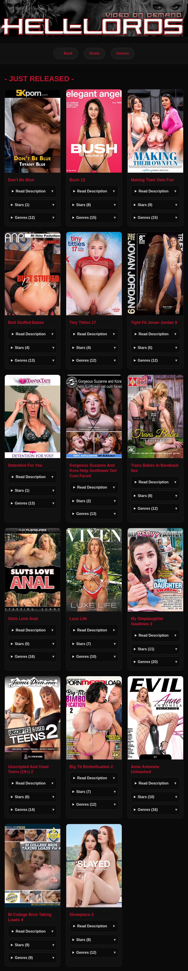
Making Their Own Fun (152, 180)
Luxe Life (78, 618)
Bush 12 (77, 180)
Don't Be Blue (21, 180)
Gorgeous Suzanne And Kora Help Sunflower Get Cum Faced (93, 470)
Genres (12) (25, 217)
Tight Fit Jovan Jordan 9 (154, 322)
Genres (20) (148, 662)
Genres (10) (86, 656)
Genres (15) (86, 217)
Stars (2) (83, 501)
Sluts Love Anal (23, 618)
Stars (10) (146, 797)
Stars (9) (145, 205)
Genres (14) (25, 810)
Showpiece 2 (81, 914)
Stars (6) (22, 797)
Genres (122, 53)
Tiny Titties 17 (82, 322)
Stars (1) (22, 205)
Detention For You (25, 465)
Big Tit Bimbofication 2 (91, 766)
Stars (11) (146, 649)
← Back (66, 53)
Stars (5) (145, 348)
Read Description (31, 191)
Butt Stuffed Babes (26, 322)
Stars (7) (83, 644)
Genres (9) (24, 958)
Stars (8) (83, 205)
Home (94, 53)
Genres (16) (25, 656)
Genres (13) (25, 360)
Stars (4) (22, 348)
